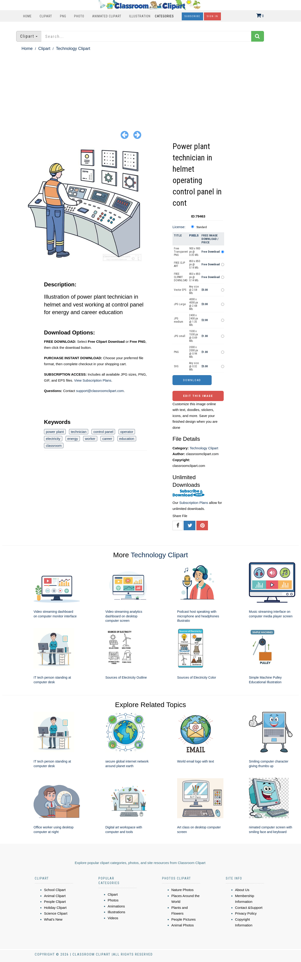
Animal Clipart (55, 896)
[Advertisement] (150, 87)
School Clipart (55, 890)
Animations (116, 906)
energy (72, 439)
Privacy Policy (246, 913)
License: (178, 227)
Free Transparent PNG (181, 252)
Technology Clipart (73, 48)
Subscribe (192, 16)
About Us (242, 890)
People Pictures (183, 919)
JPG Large (180, 304)
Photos (113, 900)
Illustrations (116, 912)
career (107, 439)
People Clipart (55, 902)
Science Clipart (55, 913)
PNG (63, 16)
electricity (53, 439)
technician (79, 432)
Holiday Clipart (55, 908)
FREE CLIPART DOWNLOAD (181, 277)
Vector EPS (180, 289)
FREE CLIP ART (179, 264)
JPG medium (178, 320)
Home (27, 16)
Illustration (139, 16)
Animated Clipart (106, 16)
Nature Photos (182, 890)
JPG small (179, 336)
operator (126, 432)
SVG (176, 366)
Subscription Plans (193, 503)
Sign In (212, 16)
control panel (103, 432)
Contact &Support (248, 908)
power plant (55, 432)
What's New (53, 919)
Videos (113, 918)
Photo (79, 16)
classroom (54, 445)
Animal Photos (182, 925)
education (126, 439)
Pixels (194, 235)
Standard (201, 227)
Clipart (46, 16)
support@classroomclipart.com (100, 391)
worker (90, 439)
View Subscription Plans (92, 380)
